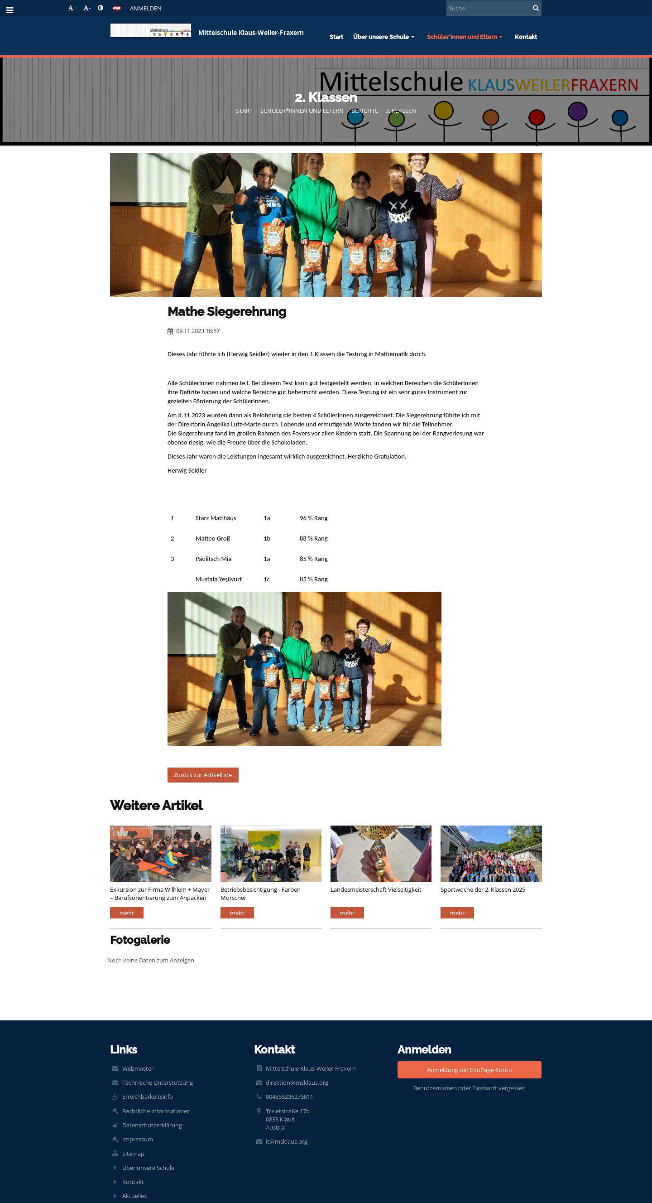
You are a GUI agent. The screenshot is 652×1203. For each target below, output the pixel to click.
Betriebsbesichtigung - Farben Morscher (261, 893)
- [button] (87, 8)
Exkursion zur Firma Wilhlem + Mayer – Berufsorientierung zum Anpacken (160, 893)
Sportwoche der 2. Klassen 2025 (483, 889)
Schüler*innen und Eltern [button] (466, 36)
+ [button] (72, 8)
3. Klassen (401, 110)
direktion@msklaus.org (297, 1082)
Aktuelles (134, 1196)
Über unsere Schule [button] (385, 36)
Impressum (137, 1139)
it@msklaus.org (286, 1141)
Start (244, 110)
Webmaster (137, 1068)
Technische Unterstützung (157, 1082)
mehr (127, 913)
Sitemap (133, 1154)
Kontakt (133, 1182)
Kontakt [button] (526, 36)
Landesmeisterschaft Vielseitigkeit (376, 889)
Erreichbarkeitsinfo (147, 1096)
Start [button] (336, 36)
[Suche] (494, 8)
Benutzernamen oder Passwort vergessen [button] (469, 1088)
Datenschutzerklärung (152, 1125)
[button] (117, 8)
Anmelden (146, 8)
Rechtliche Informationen (156, 1111)
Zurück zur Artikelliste (203, 775)
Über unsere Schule (148, 1168)
